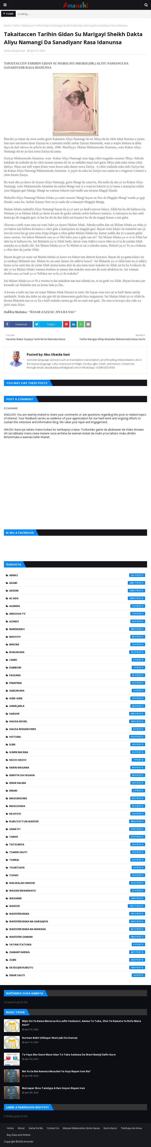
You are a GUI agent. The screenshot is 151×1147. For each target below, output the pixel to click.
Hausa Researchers (77, 729)
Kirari (77, 790)
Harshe (77, 713)
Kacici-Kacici (77, 760)
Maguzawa (77, 806)
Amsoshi (28, 1141)
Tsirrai (77, 860)
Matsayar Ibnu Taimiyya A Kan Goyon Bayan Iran (53, 1088)
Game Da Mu (36, 1128)
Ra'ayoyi (77, 813)
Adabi (77, 583)
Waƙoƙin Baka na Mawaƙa (77, 929)
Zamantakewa (77, 952)
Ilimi (77, 744)
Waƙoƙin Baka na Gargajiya (77, 921)
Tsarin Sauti (77, 852)
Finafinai (77, 683)
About (21, 1128)
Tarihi (16, 25)
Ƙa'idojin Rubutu (77, 967)
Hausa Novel (77, 721)
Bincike (77, 644)
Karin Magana (77, 767)
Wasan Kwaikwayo (77, 890)
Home (7, 25)
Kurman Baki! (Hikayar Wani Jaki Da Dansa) (49, 1037)
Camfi (77, 660)
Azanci (77, 621)
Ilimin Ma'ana (77, 752)
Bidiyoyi (77, 636)
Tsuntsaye (77, 867)
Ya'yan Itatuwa (77, 944)
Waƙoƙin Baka (77, 913)
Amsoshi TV (77, 613)
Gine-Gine (77, 698)
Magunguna (77, 798)
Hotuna (77, 736)
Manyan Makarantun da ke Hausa (81, 1128)
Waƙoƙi (77, 906)
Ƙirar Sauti (77, 975)
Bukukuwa (77, 652)
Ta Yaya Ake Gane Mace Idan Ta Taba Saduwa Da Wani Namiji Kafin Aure (69, 1054)
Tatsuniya (77, 844)
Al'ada (77, 598)
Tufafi (77, 875)
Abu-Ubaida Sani (16, 50)
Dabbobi (77, 667)
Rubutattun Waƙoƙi (77, 821)
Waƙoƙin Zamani (77, 937)
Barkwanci (77, 629)
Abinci (77, 575)
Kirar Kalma (77, 783)
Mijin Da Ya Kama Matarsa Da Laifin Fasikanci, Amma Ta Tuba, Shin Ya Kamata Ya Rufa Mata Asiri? (81, 1023)
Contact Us (53, 1128)
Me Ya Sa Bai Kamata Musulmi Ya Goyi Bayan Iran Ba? (56, 1071)
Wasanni (77, 898)
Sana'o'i (77, 829)
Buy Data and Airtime (18, 1135)
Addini (77, 590)
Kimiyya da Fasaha (77, 775)
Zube (77, 960)
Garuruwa (77, 690)
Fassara (77, 675)
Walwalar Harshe (77, 883)
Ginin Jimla (77, 706)
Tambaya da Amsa (131, 1128)
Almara (77, 606)
